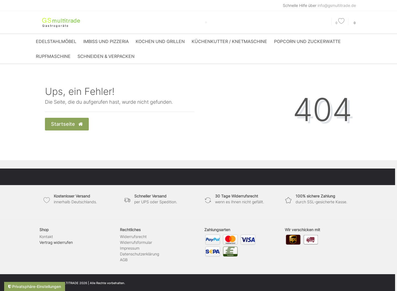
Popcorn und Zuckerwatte (307, 41)
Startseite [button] (67, 124)
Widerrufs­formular (136, 242)
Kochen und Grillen (160, 41)
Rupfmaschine (53, 56)
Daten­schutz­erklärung (139, 254)
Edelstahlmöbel (56, 41)
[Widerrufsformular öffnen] (56, 242)
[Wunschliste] (340, 23)
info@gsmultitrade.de (337, 5)
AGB (124, 259)
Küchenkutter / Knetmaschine (229, 41)
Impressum (130, 248)
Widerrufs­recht (133, 236)
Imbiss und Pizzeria (106, 41)
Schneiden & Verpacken (106, 56)
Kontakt (46, 236)
